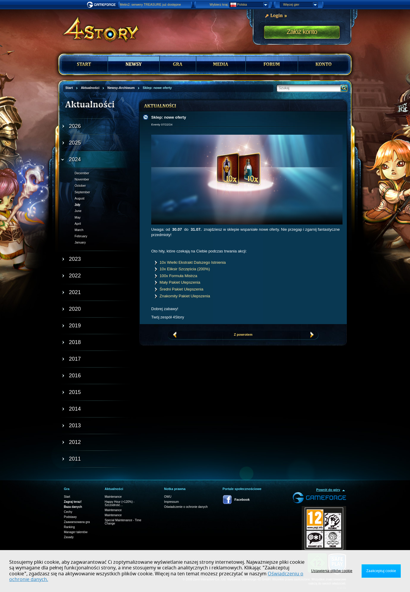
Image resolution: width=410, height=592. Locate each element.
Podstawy (70, 517)
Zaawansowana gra (77, 522)
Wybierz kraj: (219, 4)
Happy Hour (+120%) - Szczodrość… (119, 503)
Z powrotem (243, 334)
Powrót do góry (328, 489)
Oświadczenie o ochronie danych (186, 506)
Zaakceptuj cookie (381, 571)
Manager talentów (76, 532)
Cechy (68, 512)
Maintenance (113, 496)
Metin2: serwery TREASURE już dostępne (150, 4)
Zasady (69, 537)
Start (67, 496)
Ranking (69, 527)
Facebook (242, 499)
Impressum (171, 501)
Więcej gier (300, 4)
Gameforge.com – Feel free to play (102, 5)
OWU (167, 496)
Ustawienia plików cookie (331, 571)
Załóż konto (302, 31)
